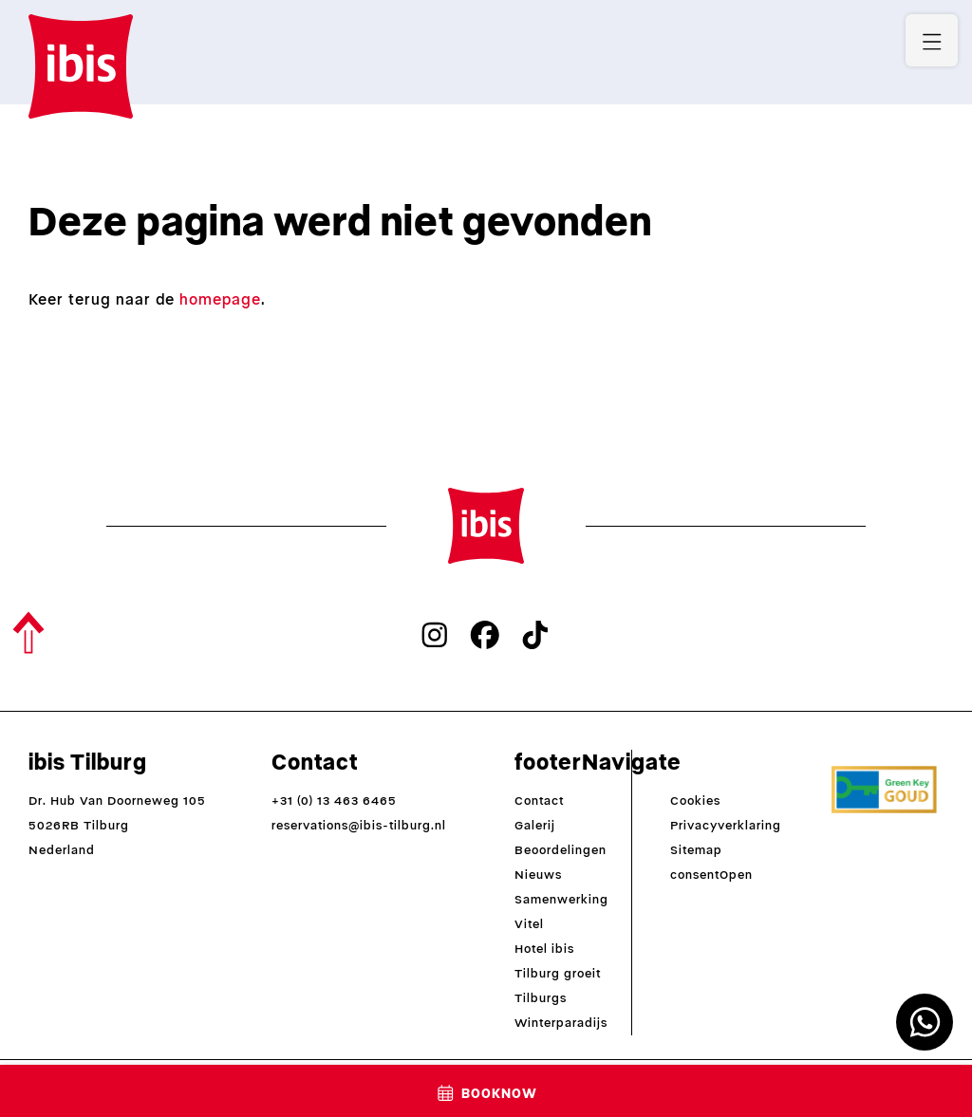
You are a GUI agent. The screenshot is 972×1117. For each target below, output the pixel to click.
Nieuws (538, 874)
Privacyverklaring (725, 825)
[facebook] (485, 635)
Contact (539, 800)
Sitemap (696, 850)
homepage (220, 299)
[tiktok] (535, 635)
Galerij (534, 825)
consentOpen (711, 874)
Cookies (695, 800)
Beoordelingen (560, 850)
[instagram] (434, 635)
